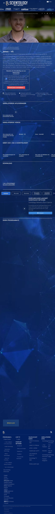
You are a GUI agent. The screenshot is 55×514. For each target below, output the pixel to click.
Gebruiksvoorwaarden (8, 507)
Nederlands (7, 492)
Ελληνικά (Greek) (8, 480)
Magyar (6, 486)
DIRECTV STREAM (34, 444)
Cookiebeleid (6, 508)
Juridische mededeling (8, 512)
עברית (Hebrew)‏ (8, 485)
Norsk (5, 493)
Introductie (19, 445)
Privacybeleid (6, 510)
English (6, 474)
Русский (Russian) (8, 497)
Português (6, 495)
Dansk (5, 476)
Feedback (19, 453)
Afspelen (40, 213)
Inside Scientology (9, 445)
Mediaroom (19, 450)
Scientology (45, 440)
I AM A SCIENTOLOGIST (11, 47)
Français (6, 502)
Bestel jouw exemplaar (16, 87)
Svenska (6, 499)
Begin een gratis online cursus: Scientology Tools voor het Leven (44, 94)
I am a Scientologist (9, 466)
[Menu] (4, 3)
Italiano (6, 488)
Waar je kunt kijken (21, 447)
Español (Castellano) (9, 483)
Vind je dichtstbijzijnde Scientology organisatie (10, 93)
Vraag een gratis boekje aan (27, 94)
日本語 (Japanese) (8, 490)
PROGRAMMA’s (7, 436)
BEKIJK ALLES (11, 423)
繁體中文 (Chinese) (9, 500)
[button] (54, 193)
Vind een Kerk (49, 445)
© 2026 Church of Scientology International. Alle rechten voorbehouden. (17, 505)
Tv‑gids (18, 438)
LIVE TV (18, 436)
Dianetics (44, 450)
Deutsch (6, 478)
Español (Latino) (8, 481)
